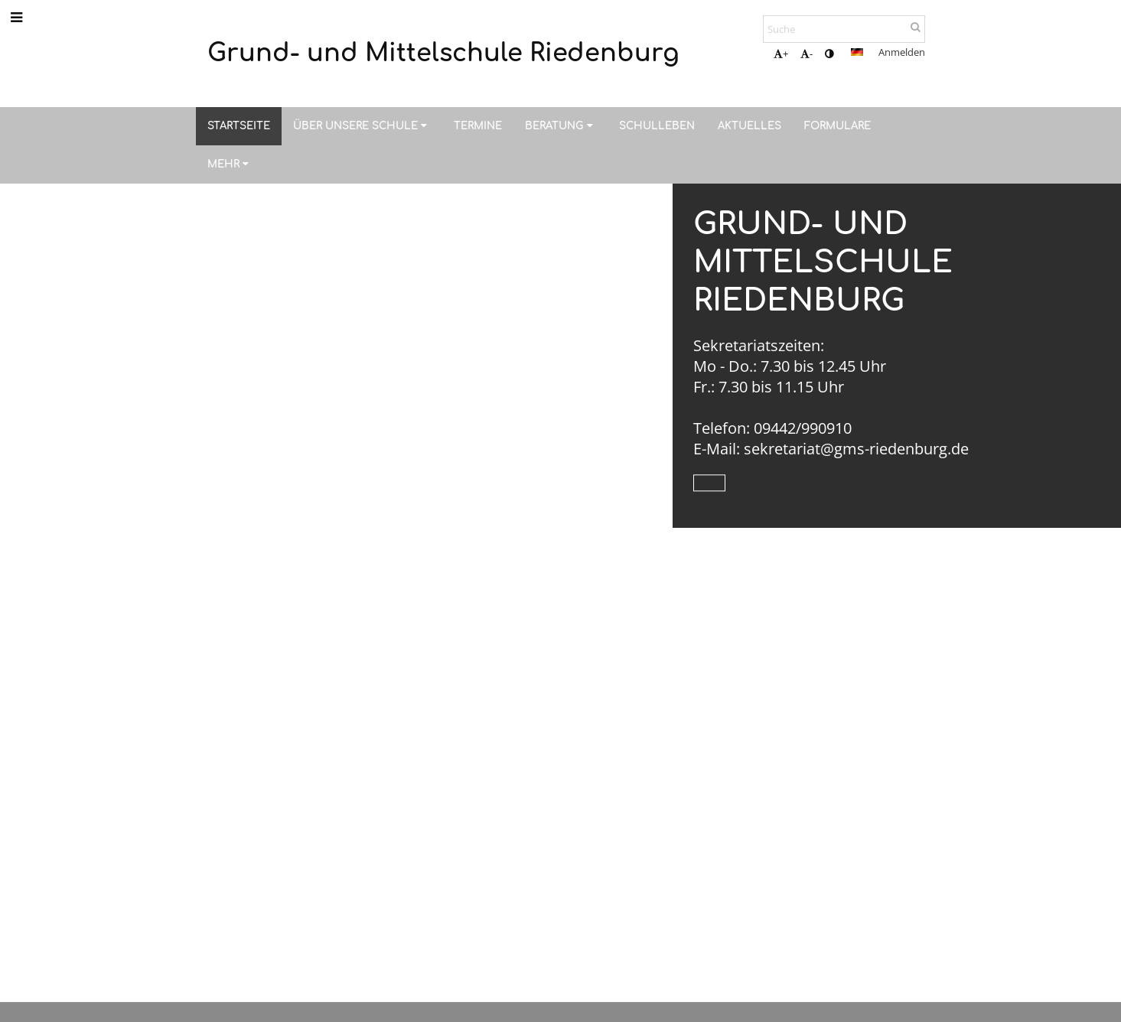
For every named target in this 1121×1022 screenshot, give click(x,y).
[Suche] (844, 29)
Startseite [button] (238, 126)
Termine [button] (478, 126)
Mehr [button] (230, 164)
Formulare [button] (837, 126)
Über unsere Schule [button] (362, 126)
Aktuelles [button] (749, 126)
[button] (857, 52)
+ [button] (781, 53)
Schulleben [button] (657, 126)
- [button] (806, 53)
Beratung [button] (560, 126)
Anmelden (901, 52)
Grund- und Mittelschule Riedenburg (823, 262)
